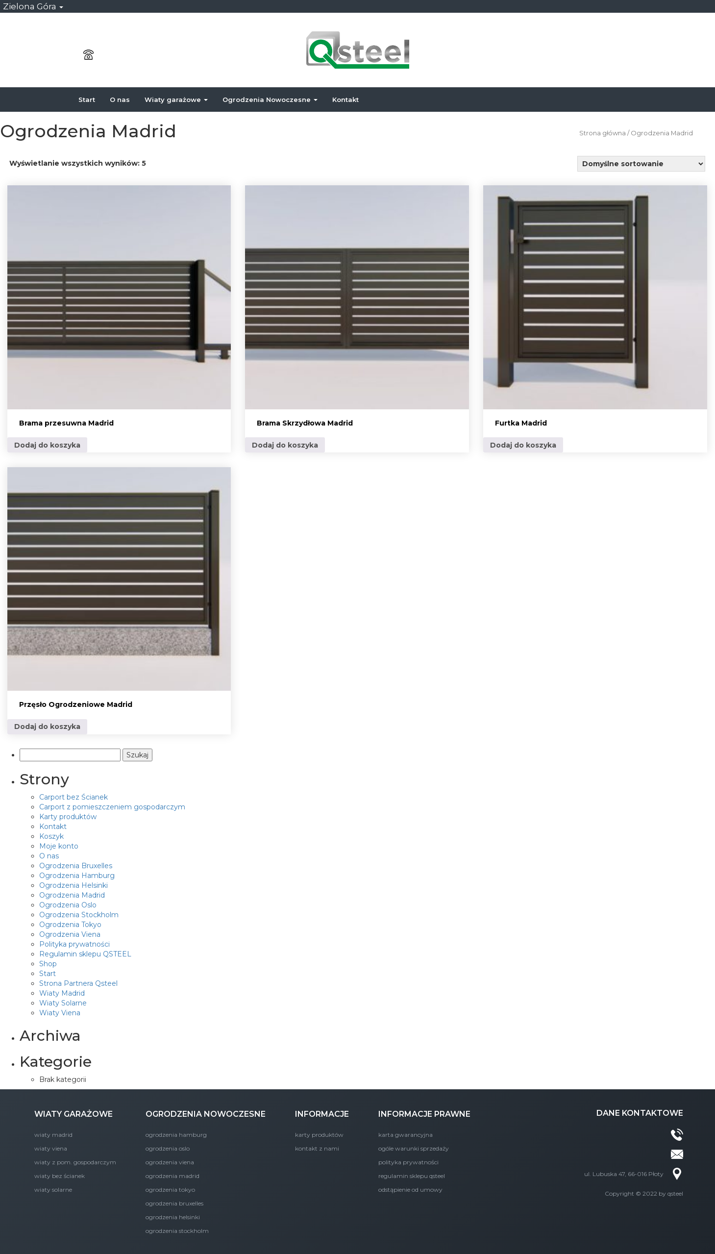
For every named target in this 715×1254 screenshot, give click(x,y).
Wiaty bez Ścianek (59, 1175)
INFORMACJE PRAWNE (424, 1114)
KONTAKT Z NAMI (317, 1148)
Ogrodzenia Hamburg (77, 875)
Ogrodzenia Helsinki (73, 885)
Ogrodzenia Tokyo (70, 924)
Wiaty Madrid (62, 993)
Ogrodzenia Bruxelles (75, 865)
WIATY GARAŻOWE (73, 1114)
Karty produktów (68, 816)
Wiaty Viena (59, 1012)
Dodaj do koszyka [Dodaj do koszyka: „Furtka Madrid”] (523, 445)
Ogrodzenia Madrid (72, 895)
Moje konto (58, 846)
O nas (120, 99)
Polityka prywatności (74, 944)
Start (86, 99)
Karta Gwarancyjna (405, 1134)
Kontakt (345, 99)
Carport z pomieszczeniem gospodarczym (112, 807)
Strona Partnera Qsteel (78, 983)
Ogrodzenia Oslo (68, 905)
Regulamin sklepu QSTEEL (85, 954)
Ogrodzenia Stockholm (79, 914)
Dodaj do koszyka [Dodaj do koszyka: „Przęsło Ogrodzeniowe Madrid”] (47, 726)
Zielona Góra (33, 6)
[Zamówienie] (641, 164)
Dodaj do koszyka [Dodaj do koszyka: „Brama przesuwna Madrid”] (47, 445)
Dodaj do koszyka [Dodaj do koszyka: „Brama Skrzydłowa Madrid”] (285, 445)
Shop (48, 963)
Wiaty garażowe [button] (176, 99)
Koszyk (51, 836)
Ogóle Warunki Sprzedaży (413, 1148)
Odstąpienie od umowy (410, 1189)
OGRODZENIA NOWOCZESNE (206, 1114)
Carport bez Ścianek (73, 797)
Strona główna (602, 133)
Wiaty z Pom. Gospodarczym (75, 1162)
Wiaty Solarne (63, 1003)
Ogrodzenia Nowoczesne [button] (270, 99)
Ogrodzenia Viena (69, 934)
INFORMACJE (322, 1114)
